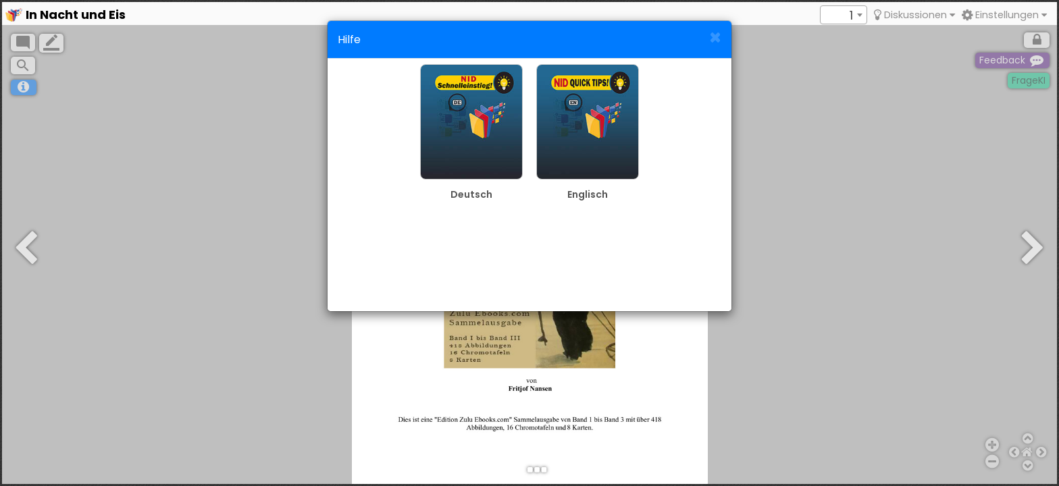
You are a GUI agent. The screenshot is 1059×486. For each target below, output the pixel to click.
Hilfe (349, 39)
